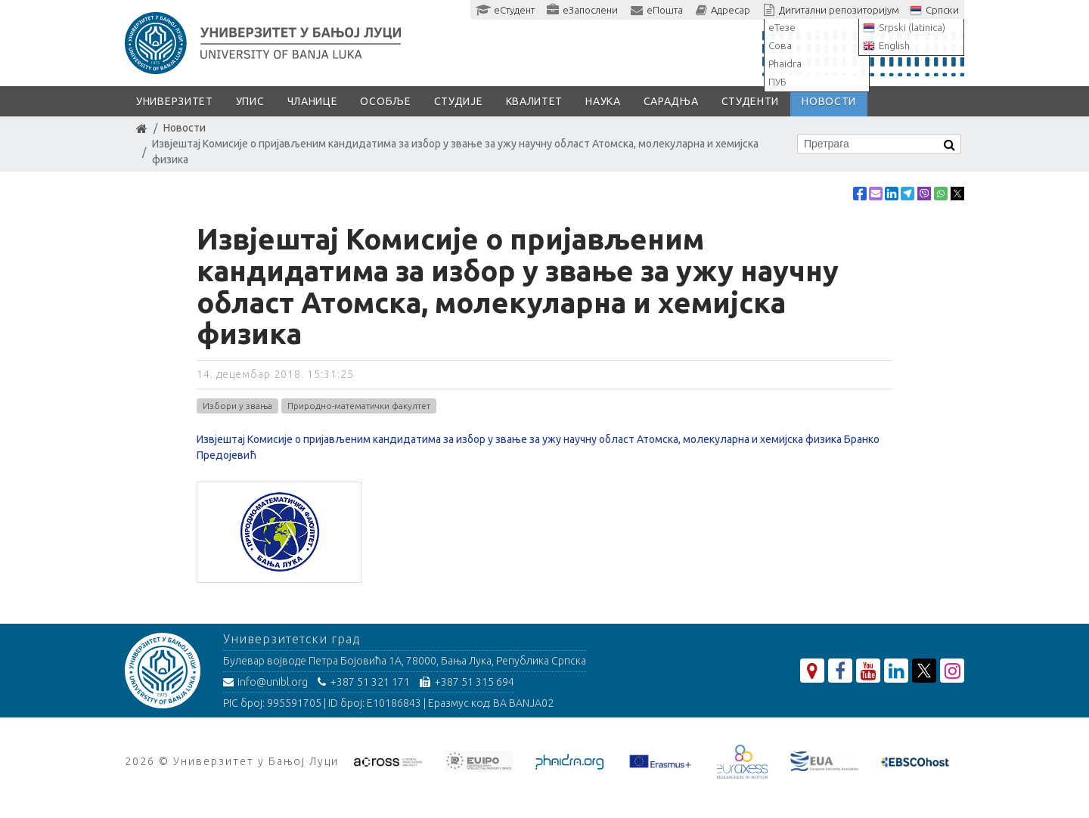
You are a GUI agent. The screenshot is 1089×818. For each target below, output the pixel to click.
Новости (829, 101)
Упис (250, 101)
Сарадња (671, 101)
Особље (385, 101)
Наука (603, 101)
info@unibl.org (265, 682)
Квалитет (534, 101)
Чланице (312, 101)
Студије (458, 101)
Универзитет (174, 101)
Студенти (750, 101)
